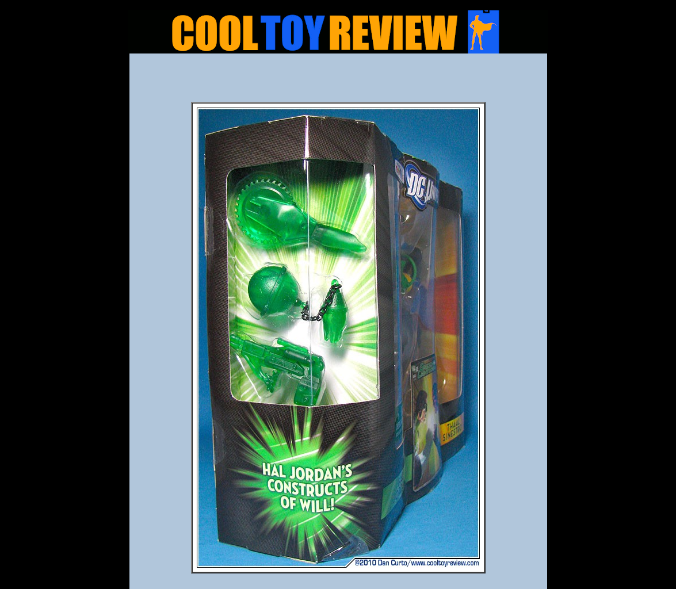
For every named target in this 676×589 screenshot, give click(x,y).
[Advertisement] (338, 81)
